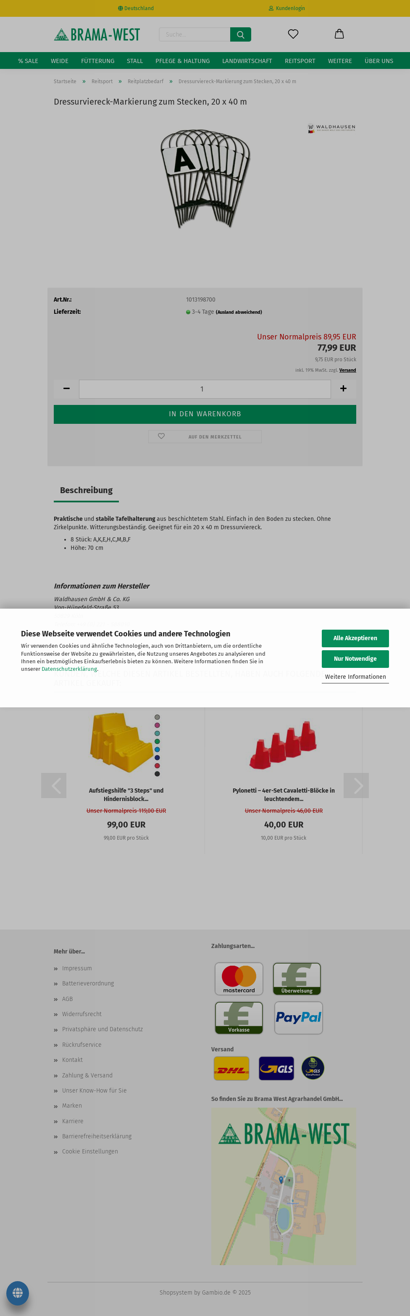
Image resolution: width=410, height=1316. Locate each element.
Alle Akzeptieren (355, 638)
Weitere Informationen (355, 676)
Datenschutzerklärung (69, 669)
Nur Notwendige (355, 658)
